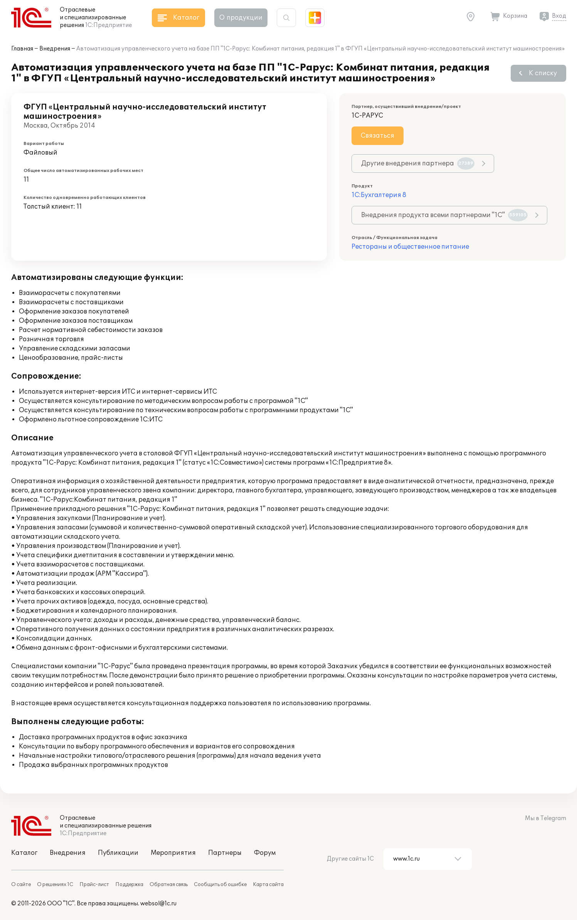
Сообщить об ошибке (220, 884)
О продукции (240, 18)
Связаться (377, 136)
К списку (543, 73)
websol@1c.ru (158, 903)
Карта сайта (268, 884)
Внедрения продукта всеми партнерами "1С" (444, 215)
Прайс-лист (94, 884)
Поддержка (129, 884)
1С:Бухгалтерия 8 (379, 195)
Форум (265, 853)
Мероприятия (173, 853)
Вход (559, 16)
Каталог (24, 853)
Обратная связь (169, 884)
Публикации (118, 853)
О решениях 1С (55, 884)
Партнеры (225, 853)
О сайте (21, 884)
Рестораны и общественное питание (410, 247)
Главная (22, 48)
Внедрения (54, 48)
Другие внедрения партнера (417, 163)
